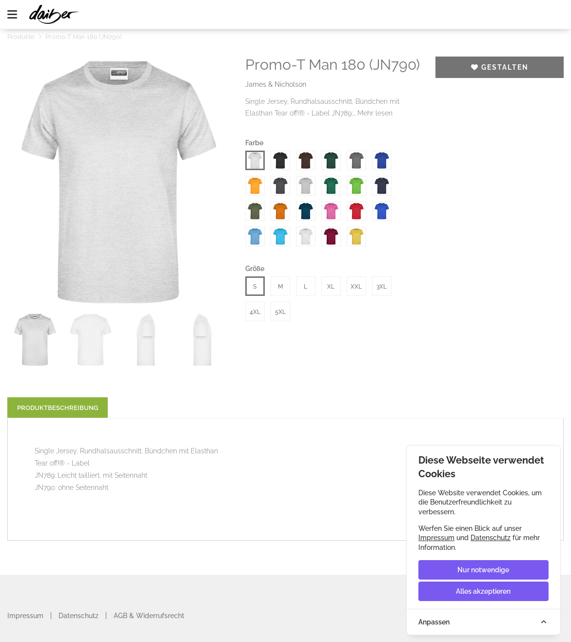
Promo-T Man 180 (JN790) (83, 36)
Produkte (21, 36)
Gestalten (500, 67)
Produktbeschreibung (57, 407)
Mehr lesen (375, 113)
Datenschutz (78, 615)
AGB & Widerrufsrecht (149, 615)
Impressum (25, 615)
